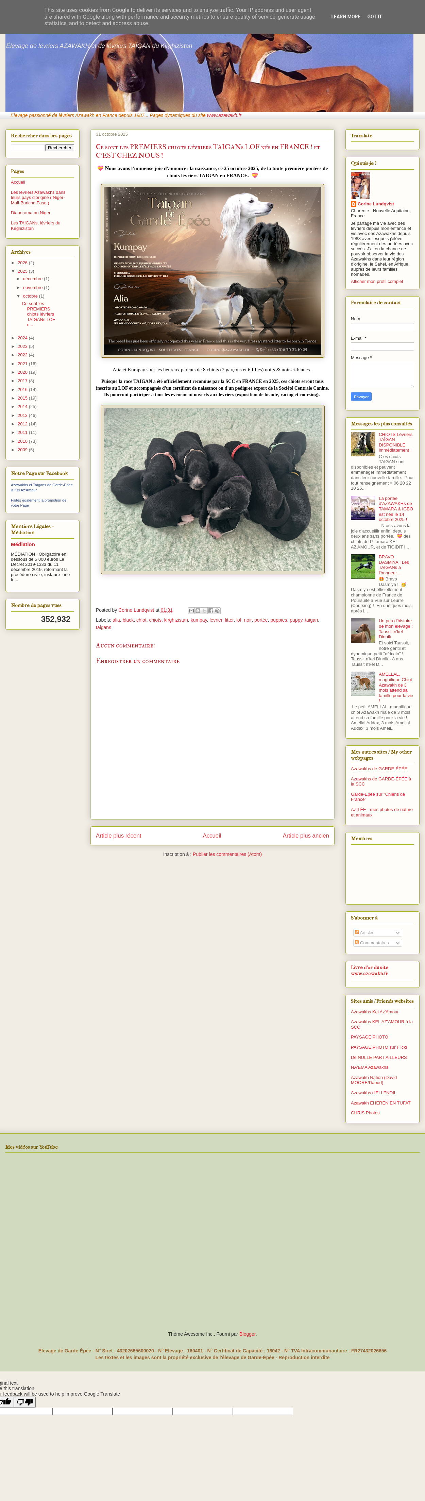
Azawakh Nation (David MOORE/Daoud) (374, 1080)
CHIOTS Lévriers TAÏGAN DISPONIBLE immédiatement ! (395, 442)
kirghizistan (176, 620)
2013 (23, 415)
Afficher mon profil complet (377, 281)
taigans (103, 627)
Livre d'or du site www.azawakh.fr (369, 970)
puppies (278, 620)
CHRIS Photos (365, 1112)
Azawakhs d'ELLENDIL (373, 1092)
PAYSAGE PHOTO (369, 1037)
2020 (23, 372)
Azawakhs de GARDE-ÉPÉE (379, 768)
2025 (23, 271)
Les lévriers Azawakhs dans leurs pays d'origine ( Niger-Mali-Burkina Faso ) (38, 197)
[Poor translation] (25, 1402)
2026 (23, 262)
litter (229, 620)
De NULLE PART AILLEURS (379, 1057)
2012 (23, 423)
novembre (33, 287)
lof (238, 620)
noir (248, 620)
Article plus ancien (306, 835)
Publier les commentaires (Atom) (227, 854)
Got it (374, 16)
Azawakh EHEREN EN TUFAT (381, 1103)
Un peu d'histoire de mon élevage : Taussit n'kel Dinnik (396, 628)
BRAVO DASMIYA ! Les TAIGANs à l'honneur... (394, 564)
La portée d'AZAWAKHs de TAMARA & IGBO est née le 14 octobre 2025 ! (396, 509)
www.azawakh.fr (224, 115)
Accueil (212, 835)
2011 (23, 432)
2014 (23, 406)
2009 (23, 449)
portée (261, 620)
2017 (23, 380)
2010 (23, 441)
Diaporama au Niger (30, 212)
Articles (365, 932)
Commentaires (372, 942)
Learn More (345, 16)
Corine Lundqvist (376, 203)
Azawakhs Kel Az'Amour (375, 1011)
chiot (141, 620)
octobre (31, 296)
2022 (23, 354)
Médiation (23, 544)
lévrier (215, 620)
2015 (23, 398)
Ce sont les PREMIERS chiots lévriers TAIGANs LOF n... (38, 314)
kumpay (199, 620)
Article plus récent (118, 835)
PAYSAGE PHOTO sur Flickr (379, 1047)
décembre (33, 278)
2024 (23, 337)
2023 (23, 346)
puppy (296, 620)
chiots (155, 620)
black (128, 620)
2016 (23, 389)
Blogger (247, 1334)
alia (116, 620)
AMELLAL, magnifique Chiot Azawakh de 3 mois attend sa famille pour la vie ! (396, 687)
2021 (23, 363)
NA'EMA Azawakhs (369, 1067)
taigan (311, 620)
